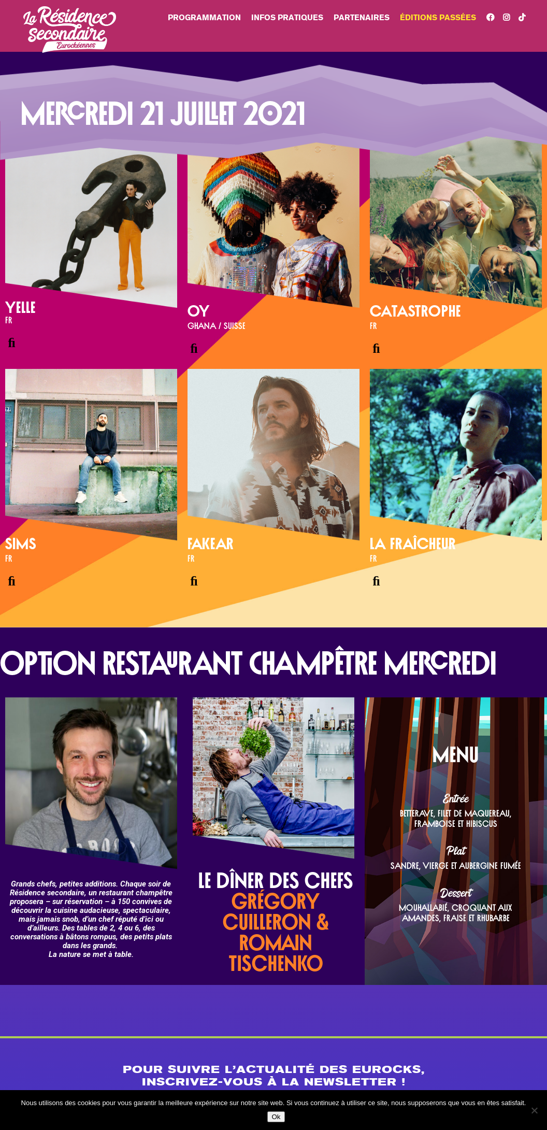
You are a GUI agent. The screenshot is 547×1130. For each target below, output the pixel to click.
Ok (275, 1117)
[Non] (534, 1110)
